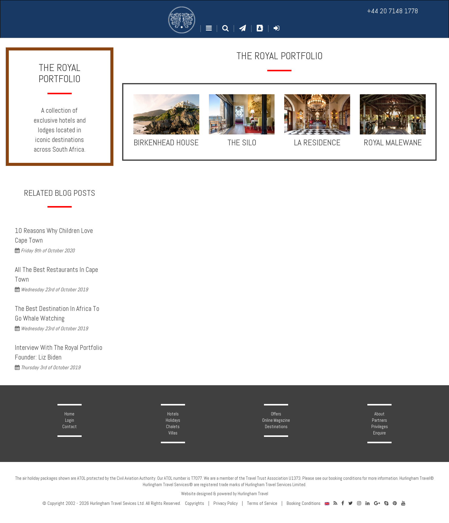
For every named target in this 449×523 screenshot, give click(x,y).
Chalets (173, 426)
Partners (379, 420)
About (379, 414)
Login (69, 420)
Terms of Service (262, 503)
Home (69, 414)
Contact (69, 426)
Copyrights (194, 503)
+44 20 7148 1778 (392, 11)
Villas (172, 433)
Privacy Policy (225, 503)
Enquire (379, 433)
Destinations (276, 426)
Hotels (173, 414)
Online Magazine (276, 420)
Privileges (379, 426)
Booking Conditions (303, 503)
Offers (276, 414)
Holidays (173, 420)
